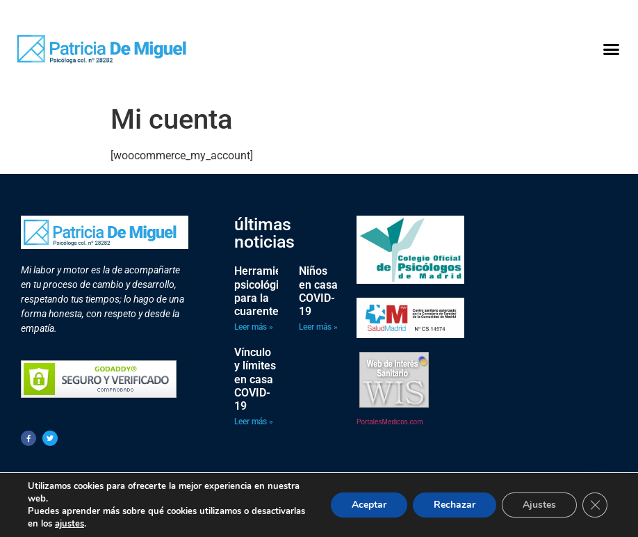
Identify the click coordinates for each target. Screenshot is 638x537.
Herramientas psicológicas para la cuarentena (268, 291)
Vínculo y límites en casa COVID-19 (255, 379)
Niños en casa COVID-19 (318, 291)
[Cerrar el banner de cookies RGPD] (594, 505)
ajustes (69, 524)
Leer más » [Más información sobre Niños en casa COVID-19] (318, 327)
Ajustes (539, 504)
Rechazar (454, 504)
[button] (611, 48)
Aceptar (369, 504)
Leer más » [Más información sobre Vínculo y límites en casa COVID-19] (253, 421)
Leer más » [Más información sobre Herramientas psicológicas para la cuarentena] (253, 327)
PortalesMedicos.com (390, 422)
